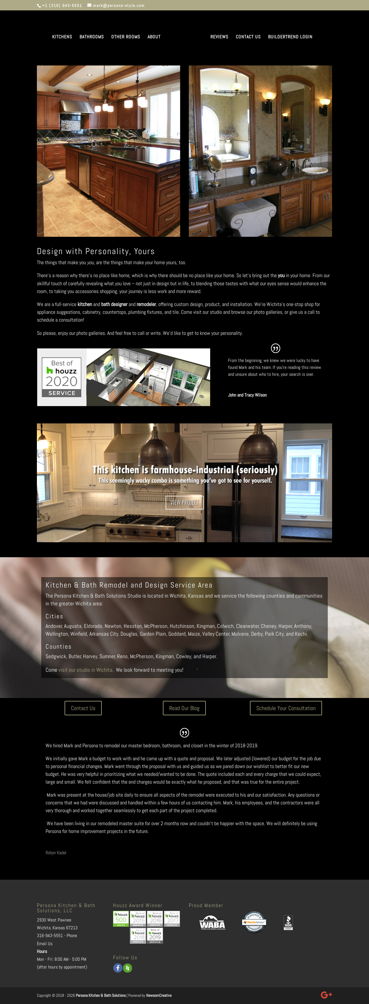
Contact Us (83, 708)
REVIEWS (219, 37)
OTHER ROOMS (125, 37)
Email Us (44, 944)
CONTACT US (248, 37)
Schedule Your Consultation (286, 708)
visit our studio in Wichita (85, 669)
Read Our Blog (184, 708)
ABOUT (154, 37)
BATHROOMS (92, 37)
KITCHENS (62, 37)
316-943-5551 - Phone (57, 935)
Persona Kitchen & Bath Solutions (101, 995)
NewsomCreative (159, 995)
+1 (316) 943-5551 (62, 5)
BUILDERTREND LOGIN (290, 37)
